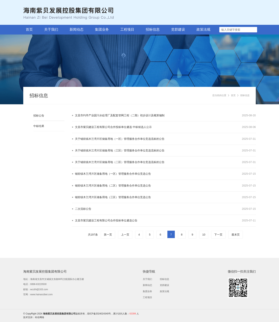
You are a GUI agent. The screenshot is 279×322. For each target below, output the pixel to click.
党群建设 (178, 29)
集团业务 (102, 29)
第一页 (108, 234)
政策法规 (203, 29)
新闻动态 (77, 29)
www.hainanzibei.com (41, 294)
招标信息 (153, 29)
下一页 (218, 234)
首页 (29, 29)
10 (203, 234)
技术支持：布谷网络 (33, 317)
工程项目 (127, 29)
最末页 (236, 234)
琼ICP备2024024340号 (99, 313)
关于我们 (51, 29)
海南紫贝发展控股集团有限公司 (59, 313)
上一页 (125, 234)
